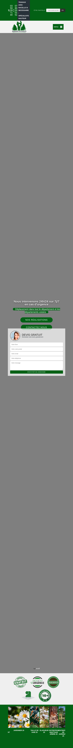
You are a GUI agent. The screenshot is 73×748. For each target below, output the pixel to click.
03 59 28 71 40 (9, 10)
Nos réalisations (36, 320)
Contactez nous (36, 327)
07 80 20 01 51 (14, 10)
